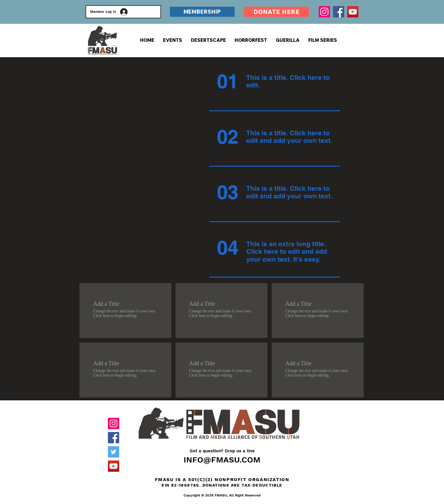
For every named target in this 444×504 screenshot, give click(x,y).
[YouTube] (352, 11)
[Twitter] (113, 452)
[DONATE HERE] (276, 12)
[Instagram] (324, 11)
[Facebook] (338, 11)
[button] (322, 40)
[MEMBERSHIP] (202, 12)
